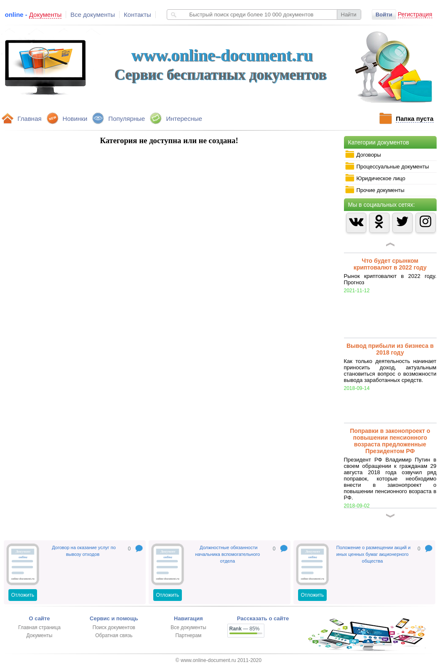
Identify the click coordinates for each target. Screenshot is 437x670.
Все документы (92, 14)
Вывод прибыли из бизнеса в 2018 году (390, 349)
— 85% (244, 629)
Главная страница (39, 627)
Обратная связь (113, 635)
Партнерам (188, 635)
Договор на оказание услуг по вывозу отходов (84, 551)
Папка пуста (414, 118)
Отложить (23, 595)
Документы (40, 635)
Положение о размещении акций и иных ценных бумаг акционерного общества (373, 554)
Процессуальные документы (387, 166)
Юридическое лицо (375, 178)
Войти (384, 14)
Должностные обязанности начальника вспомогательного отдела (227, 554)
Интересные (184, 118)
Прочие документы (375, 190)
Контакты (137, 14)
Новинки (75, 118)
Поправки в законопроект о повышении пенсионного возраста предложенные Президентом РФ (390, 440)
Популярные (126, 118)
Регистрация (415, 14)
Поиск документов (114, 627)
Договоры (363, 154)
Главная (30, 118)
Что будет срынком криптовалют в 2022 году (390, 264)
